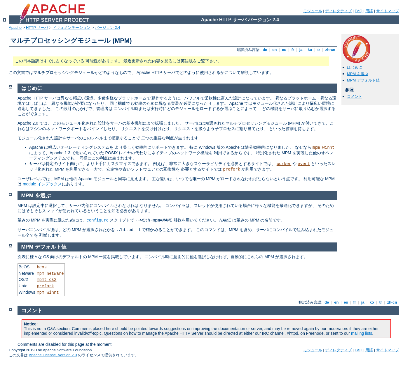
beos (42, 267)
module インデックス (42, 184)
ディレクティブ (338, 11)
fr (292, 49)
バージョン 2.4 (107, 27)
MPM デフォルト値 (363, 80)
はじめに (354, 67)
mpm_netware (50, 273)
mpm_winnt (324, 147)
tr (318, 49)
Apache (15, 27)
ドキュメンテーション (71, 27)
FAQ (358, 11)
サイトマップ (387, 11)
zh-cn (330, 49)
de (265, 49)
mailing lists (361, 333)
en (274, 49)
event (304, 164)
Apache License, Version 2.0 (53, 355)
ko (310, 49)
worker (284, 164)
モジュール (312, 11)
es (284, 49)
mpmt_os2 (46, 279)
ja (300, 49)
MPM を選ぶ (357, 74)
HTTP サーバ (37, 27)
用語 (369, 11)
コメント (354, 96)
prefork (231, 169)
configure (97, 220)
